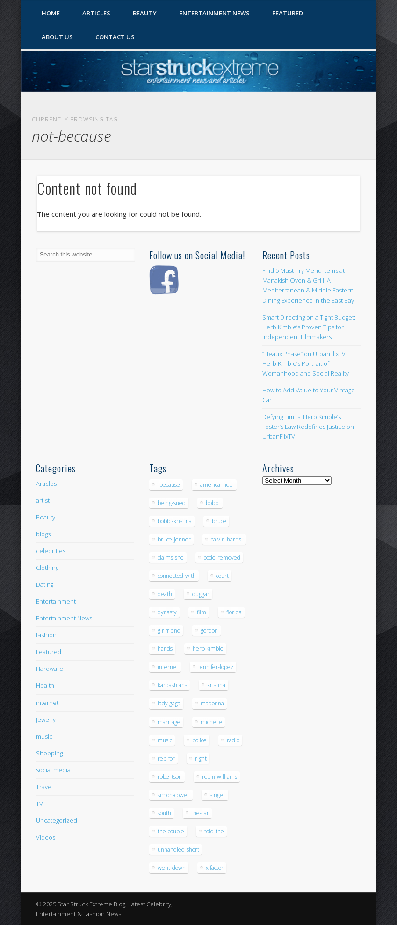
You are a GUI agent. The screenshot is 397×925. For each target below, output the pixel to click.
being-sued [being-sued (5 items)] (172, 503)
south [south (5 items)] (164, 813)
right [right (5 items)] (201, 758)
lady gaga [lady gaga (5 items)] (169, 703)
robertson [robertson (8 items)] (170, 777)
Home (51, 13)
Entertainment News (214, 13)
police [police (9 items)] (199, 740)
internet (47, 702)
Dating (44, 584)
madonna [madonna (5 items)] (212, 703)
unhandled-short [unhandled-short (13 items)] (178, 850)
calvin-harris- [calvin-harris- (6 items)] (227, 539)
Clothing (47, 567)
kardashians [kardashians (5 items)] (172, 685)
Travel (44, 787)
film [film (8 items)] (201, 612)
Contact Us (115, 37)
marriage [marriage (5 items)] (169, 722)
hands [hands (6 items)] (165, 649)
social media (53, 770)
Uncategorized (56, 820)
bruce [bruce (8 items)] (219, 521)
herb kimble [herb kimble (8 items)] (208, 649)
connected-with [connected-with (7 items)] (177, 576)
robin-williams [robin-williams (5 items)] (219, 777)
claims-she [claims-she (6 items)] (171, 558)
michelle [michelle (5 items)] (211, 722)
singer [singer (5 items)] (217, 795)
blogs (43, 534)
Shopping (49, 753)
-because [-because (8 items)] (169, 485)
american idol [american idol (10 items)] (217, 485)
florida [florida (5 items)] (234, 612)
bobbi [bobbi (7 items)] (213, 503)
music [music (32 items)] (165, 740)
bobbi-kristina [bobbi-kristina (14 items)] (175, 521)
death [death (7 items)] (165, 594)
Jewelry (46, 719)
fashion (46, 635)
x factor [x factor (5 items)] (215, 868)
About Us (57, 37)
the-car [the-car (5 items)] (200, 813)
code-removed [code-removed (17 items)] (222, 558)
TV (39, 803)
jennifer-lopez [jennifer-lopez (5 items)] (215, 667)
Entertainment (56, 601)
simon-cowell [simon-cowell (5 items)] (174, 795)
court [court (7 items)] (222, 576)
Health (45, 685)
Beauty (145, 13)
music (44, 736)
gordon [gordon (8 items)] (209, 630)
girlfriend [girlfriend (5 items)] (169, 630)
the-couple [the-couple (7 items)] (171, 831)
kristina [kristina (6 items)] (216, 685)
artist (43, 500)
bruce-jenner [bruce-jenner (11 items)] (174, 539)
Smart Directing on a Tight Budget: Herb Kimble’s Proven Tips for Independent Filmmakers (308, 327)
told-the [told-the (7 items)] (214, 831)
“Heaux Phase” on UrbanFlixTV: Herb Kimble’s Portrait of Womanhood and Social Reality (305, 363)
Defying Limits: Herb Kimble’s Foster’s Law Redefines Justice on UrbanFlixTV (308, 427)
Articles (96, 13)
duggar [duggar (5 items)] (200, 594)
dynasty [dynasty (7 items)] (167, 612)
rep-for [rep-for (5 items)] (166, 758)
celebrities (50, 551)
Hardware (49, 668)
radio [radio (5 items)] (233, 740)
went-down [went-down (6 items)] (172, 868)
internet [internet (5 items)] (168, 667)
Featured (287, 13)
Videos (45, 837)
